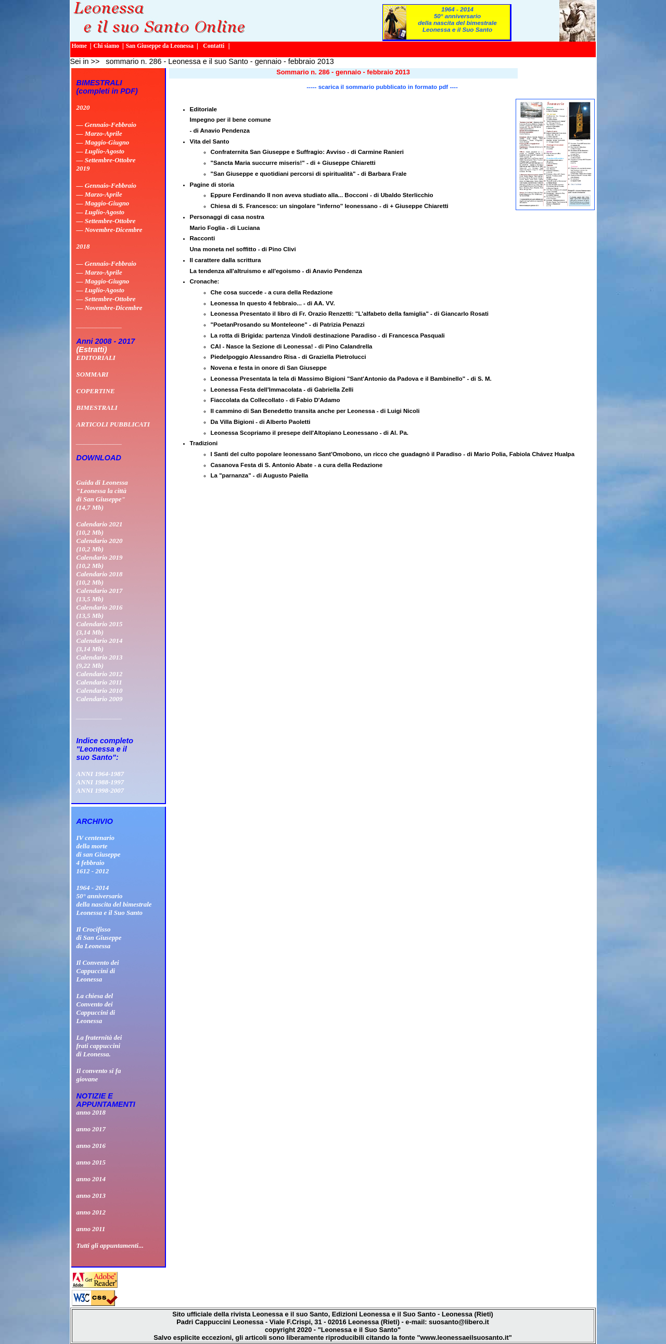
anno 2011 (91, 1229)
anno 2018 (91, 1112)
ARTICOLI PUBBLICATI (113, 424)
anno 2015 (91, 1162)
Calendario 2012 (99, 674)
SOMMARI (92, 374)
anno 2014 (91, 1179)
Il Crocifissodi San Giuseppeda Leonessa (99, 937)
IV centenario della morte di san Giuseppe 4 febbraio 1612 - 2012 (98, 854)
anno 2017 (91, 1129)
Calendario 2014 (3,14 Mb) (99, 645)
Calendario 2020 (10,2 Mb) (99, 545)
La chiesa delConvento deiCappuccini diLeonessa (96, 1008)
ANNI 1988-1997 (100, 782)
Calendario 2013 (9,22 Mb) (99, 661)
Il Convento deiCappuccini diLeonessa (97, 971)
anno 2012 (91, 1212)
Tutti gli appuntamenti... (110, 1245)
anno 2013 (91, 1195)
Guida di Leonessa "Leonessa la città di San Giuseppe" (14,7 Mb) (102, 495)
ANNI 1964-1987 (100, 774)
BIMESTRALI (97, 407)
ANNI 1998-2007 (100, 790)
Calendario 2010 (99, 690)
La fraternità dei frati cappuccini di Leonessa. (99, 1045)
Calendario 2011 (99, 682)
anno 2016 (91, 1145)
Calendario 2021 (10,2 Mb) (99, 528)
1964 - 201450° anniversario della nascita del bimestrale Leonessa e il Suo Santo (457, 19)
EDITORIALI (96, 357)
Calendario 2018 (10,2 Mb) (99, 578)
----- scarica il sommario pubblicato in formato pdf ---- (381, 87)
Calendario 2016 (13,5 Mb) (99, 611)
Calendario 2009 (99, 699)
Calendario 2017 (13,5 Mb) (99, 595)
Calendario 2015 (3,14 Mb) (99, 628)
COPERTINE (95, 391)
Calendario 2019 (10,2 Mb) (99, 561)
